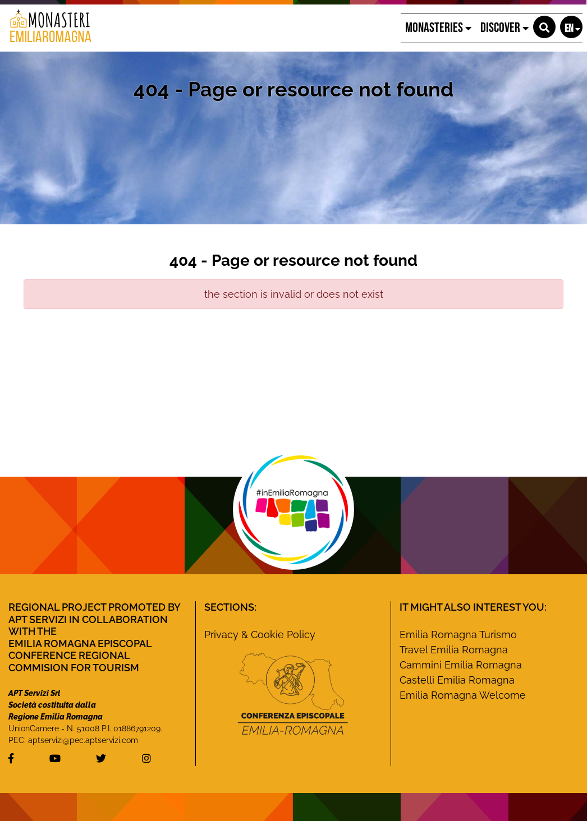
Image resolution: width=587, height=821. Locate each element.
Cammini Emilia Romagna (461, 665)
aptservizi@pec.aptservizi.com (83, 740)
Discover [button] (504, 28)
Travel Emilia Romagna (454, 650)
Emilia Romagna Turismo (458, 634)
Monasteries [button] (438, 28)
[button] (544, 27)
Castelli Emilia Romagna (457, 680)
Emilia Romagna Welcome (463, 695)
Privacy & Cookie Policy (259, 634)
